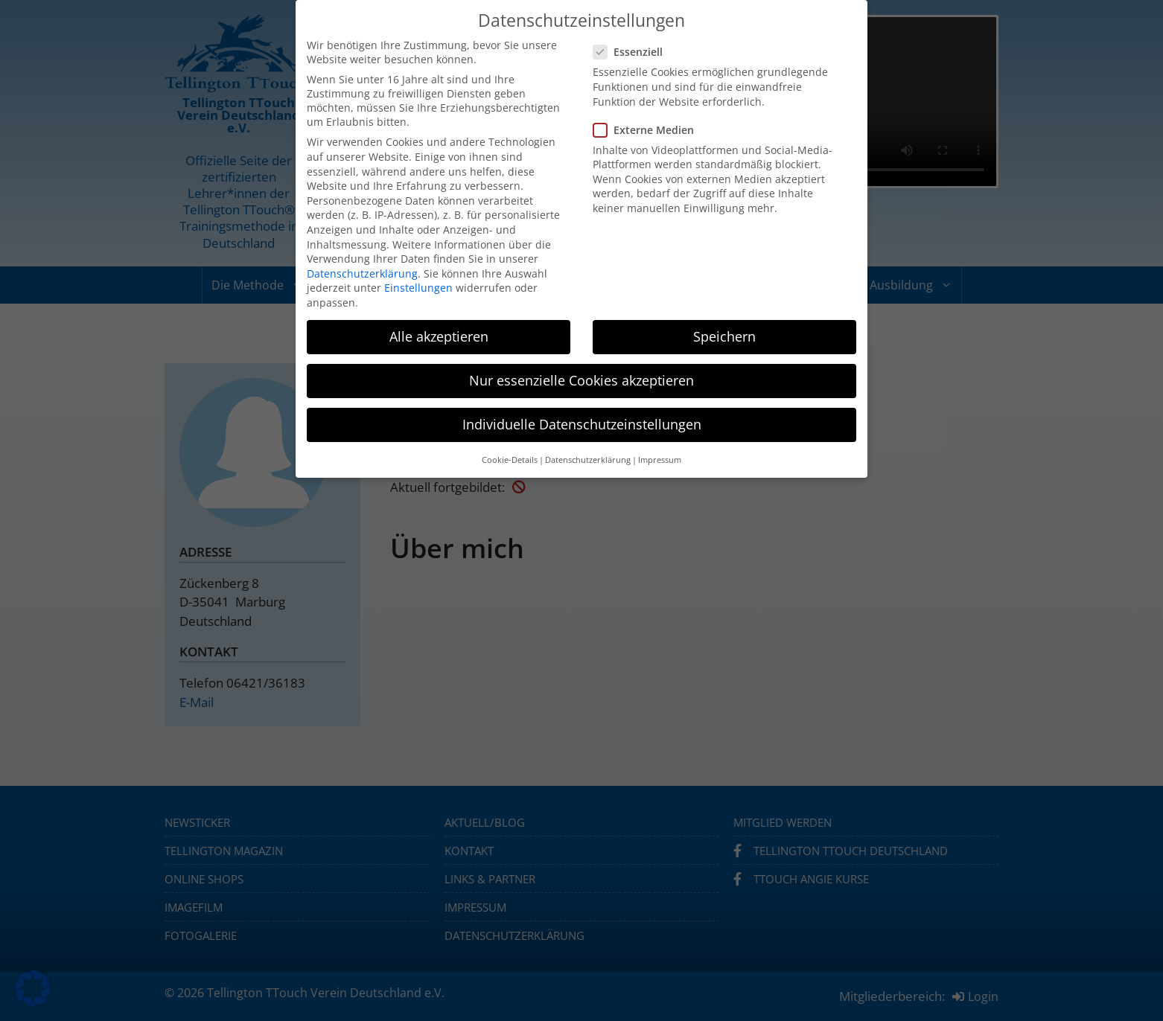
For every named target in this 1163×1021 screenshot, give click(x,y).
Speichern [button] (724, 336)
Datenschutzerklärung (362, 273)
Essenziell (632, 52)
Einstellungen (418, 288)
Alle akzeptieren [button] (438, 336)
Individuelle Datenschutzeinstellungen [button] (581, 424)
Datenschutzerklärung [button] (588, 460)
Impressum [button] (659, 460)
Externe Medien (648, 130)
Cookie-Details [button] (510, 460)
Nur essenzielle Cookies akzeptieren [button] (581, 380)
